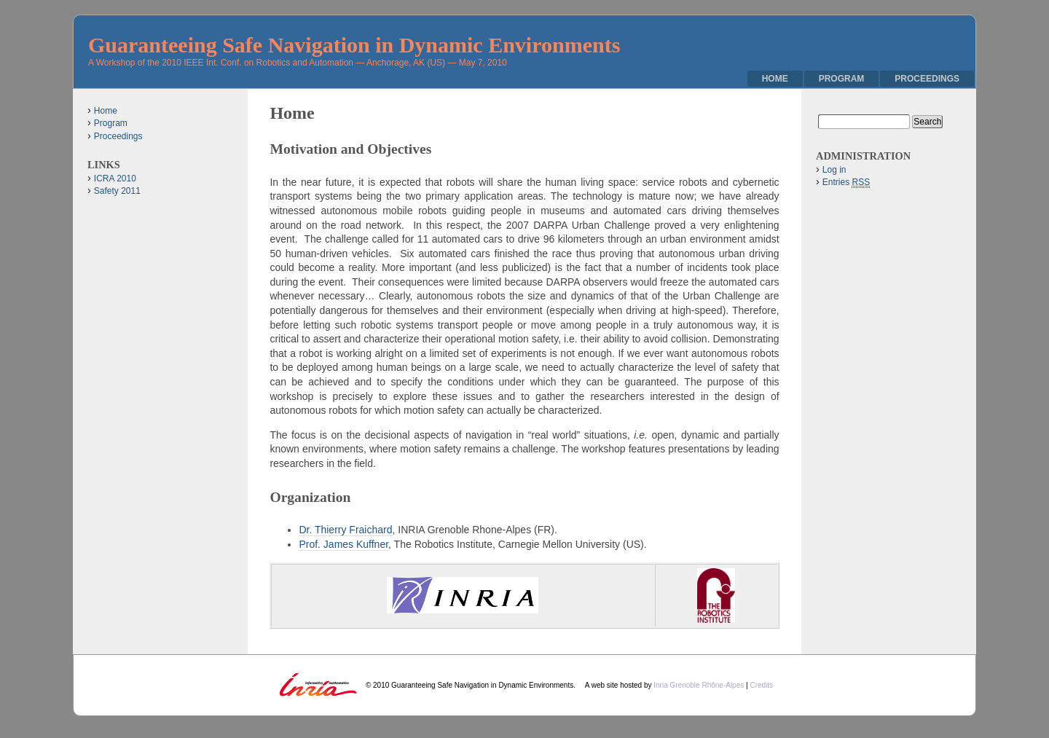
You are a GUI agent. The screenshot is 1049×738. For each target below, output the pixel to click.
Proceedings (927, 79)
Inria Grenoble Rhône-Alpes (699, 685)
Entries (846, 182)
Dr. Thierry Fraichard (345, 529)
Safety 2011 (117, 191)
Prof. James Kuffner (343, 544)
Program (842, 79)
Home (775, 79)
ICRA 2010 (115, 178)
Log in (834, 170)
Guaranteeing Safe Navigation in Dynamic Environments (354, 45)
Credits (761, 685)
